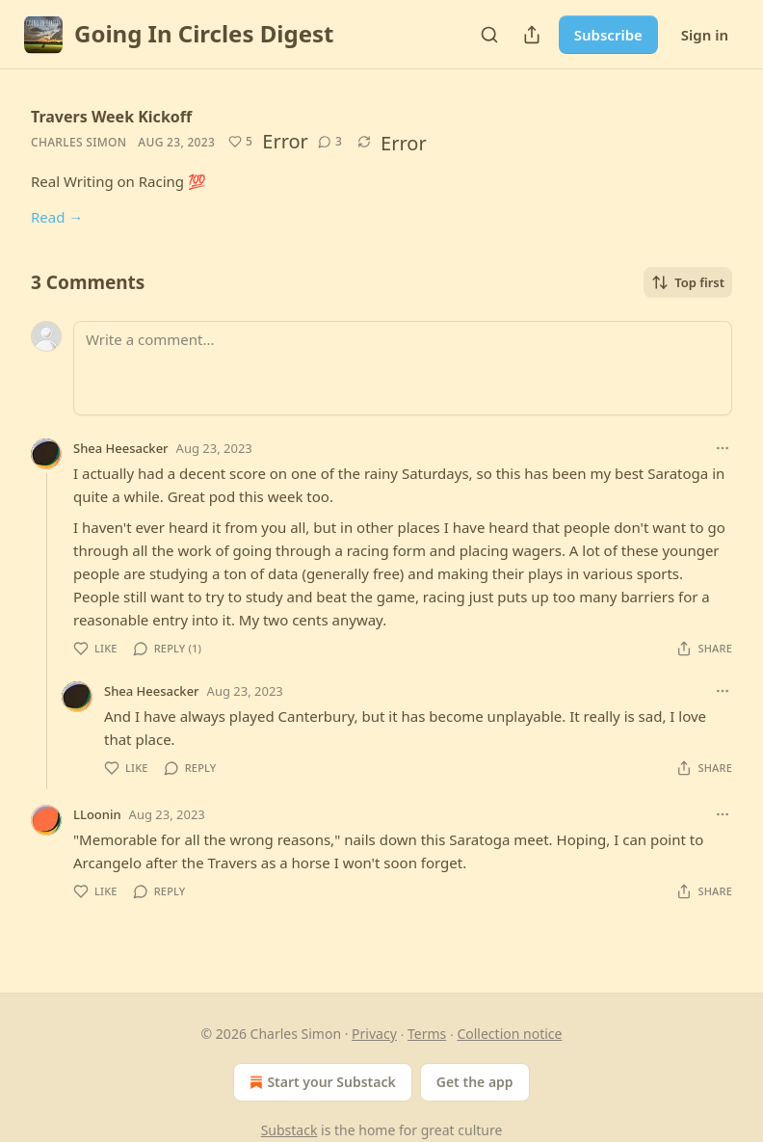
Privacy (374, 1033)
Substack (289, 1130)
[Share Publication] (532, 34)
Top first (687, 282)
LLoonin (97, 814)
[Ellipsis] (722, 448)
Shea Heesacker (121, 448)
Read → (57, 216)
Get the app (474, 1082)
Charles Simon (78, 142)
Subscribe (608, 34)
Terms (427, 1033)
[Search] (489, 34)
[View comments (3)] (330, 141)
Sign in (704, 34)
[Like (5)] (240, 141)
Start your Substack (320, 1082)
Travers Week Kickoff (111, 116)
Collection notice (509, 1033)
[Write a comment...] (402, 368)
